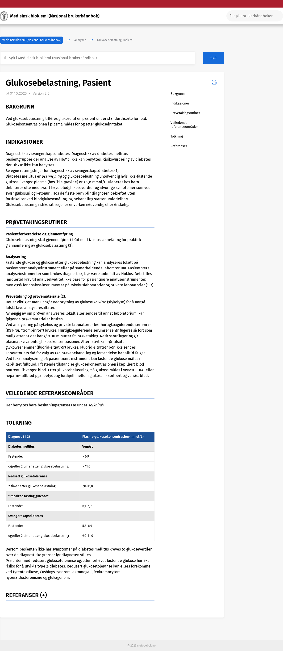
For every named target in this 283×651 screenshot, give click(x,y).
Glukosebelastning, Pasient (114, 40)
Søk (213, 58)
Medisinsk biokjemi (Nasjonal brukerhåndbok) (31, 40)
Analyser (80, 40)
